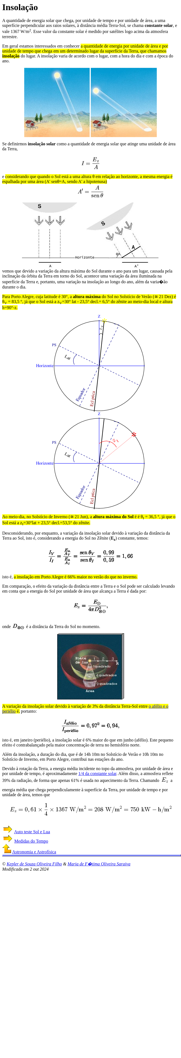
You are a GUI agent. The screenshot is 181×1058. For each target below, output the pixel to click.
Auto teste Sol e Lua (32, 831)
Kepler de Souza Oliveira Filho (34, 864)
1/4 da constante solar (97, 773)
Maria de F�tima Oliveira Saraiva (98, 864)
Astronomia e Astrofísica (34, 851)
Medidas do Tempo (31, 841)
